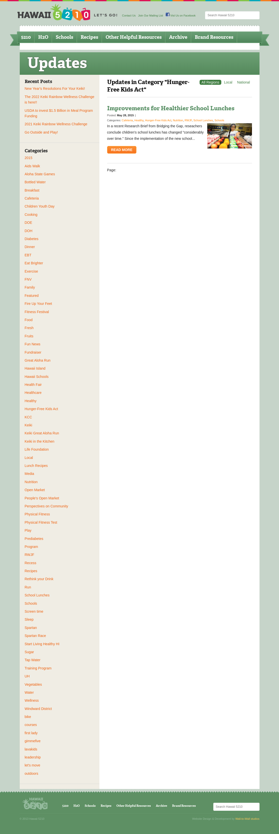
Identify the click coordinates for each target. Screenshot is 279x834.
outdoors (31, 773)
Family (30, 287)
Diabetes (31, 239)
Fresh (29, 328)
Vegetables (33, 684)
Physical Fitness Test (41, 522)
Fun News (32, 344)
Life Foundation (37, 449)
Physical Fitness (37, 514)
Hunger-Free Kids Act (41, 409)
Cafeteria (32, 198)
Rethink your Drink (39, 579)
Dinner (30, 247)
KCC (28, 417)
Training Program (38, 668)
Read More (122, 150)
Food (29, 320)
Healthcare (33, 393)
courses (31, 725)
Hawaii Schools (37, 377)
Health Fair (33, 385)
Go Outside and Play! (41, 132)
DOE (28, 223)
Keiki (28, 425)
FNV (28, 279)
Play (28, 530)
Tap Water (32, 660)
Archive (178, 37)
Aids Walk (32, 166)
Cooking (31, 215)
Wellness (32, 700)
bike (28, 717)
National (243, 82)
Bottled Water (35, 182)
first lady (31, 733)
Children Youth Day (40, 206)
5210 (26, 37)
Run (28, 587)
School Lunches (37, 595)
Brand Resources (214, 37)
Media (29, 474)
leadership (33, 757)
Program (31, 547)
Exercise (31, 271)
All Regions (210, 82)
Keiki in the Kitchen (39, 441)
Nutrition (31, 482)
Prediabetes (34, 539)
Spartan (31, 628)
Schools (64, 37)
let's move (32, 765)
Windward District (38, 709)
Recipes (89, 37)
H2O (43, 37)
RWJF (29, 555)
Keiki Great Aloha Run (42, 433)
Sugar (29, 652)
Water (29, 692)
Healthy (30, 401)
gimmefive (33, 741)
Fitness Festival (37, 312)
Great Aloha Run (38, 360)
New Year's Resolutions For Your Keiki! (55, 89)
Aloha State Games (40, 174)
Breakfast (32, 190)
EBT (28, 255)
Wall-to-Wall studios (247, 818)
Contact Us (129, 15)
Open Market (35, 490)
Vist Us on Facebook (181, 15)
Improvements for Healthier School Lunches (171, 108)
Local (29, 458)
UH (27, 676)
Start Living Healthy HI (42, 644)
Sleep (29, 619)
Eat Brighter (34, 263)
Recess (30, 563)
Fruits (29, 336)
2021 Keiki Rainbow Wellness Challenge (56, 124)
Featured (32, 296)
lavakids (31, 749)
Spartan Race (35, 636)
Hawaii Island (35, 368)
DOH (28, 231)
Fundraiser (33, 352)
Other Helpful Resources (134, 37)
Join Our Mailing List (150, 15)
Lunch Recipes (36, 466)
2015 (28, 158)
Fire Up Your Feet (38, 304)
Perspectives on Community (46, 506)
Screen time (34, 611)
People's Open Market (42, 498)
